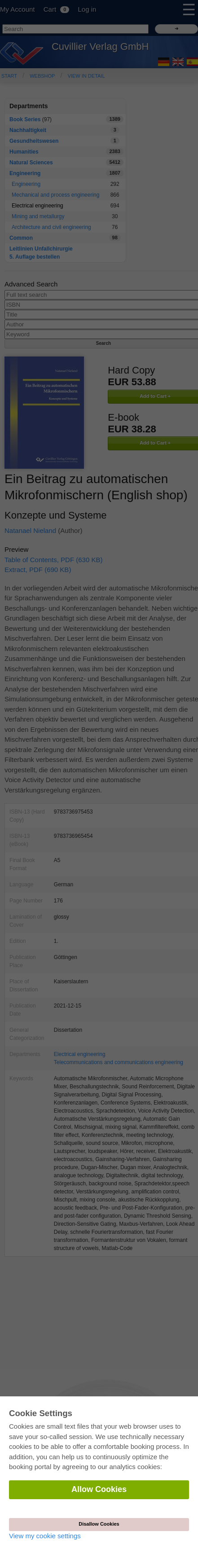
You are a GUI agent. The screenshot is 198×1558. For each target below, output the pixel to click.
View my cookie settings (45, 1536)
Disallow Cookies (99, 1524)
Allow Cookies (99, 1489)
